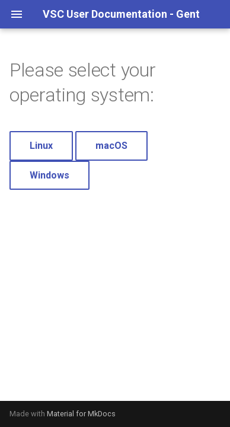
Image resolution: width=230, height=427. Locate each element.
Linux (41, 145)
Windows (49, 175)
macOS (111, 145)
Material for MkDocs (81, 413)
